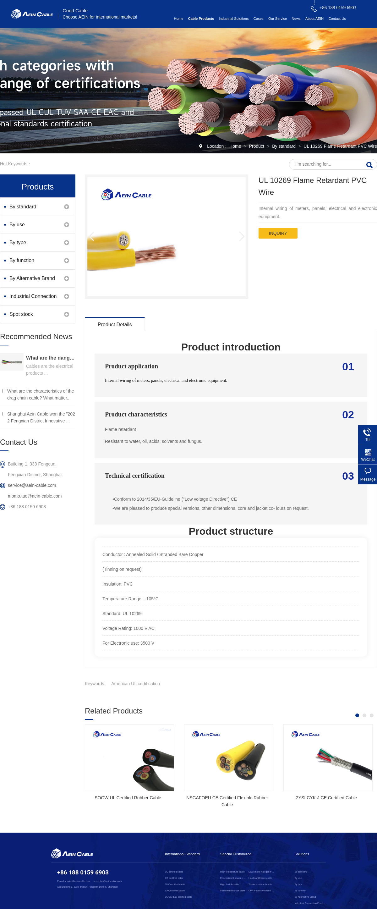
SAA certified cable (175, 890)
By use (17, 224)
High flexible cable (229, 884)
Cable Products (201, 18)
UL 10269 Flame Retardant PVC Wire (340, 146)
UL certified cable (174, 871)
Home (178, 18)
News (296, 18)
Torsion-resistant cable (260, 884)
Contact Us (337, 18)
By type (17, 242)
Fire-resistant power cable (233, 878)
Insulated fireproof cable (232, 890)
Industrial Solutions (234, 18)
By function (21, 260)
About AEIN (314, 18)
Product (257, 146)
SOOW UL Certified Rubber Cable (128, 797)
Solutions (302, 854)
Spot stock (21, 314)
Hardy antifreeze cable (260, 878)
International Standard (182, 854)
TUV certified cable (175, 884)
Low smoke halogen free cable (262, 871)
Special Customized (235, 854)
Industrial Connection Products (33, 299)
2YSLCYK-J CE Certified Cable (326, 797)
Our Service (277, 18)
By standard (284, 146)
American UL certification (135, 683)
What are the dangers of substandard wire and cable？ (50, 358)
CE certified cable (174, 878)
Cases (259, 18)
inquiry (278, 233)
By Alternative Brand (32, 278)
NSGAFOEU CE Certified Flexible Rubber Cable (227, 801)
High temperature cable (232, 871)
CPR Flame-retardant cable (262, 890)
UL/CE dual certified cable (178, 896)
